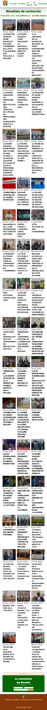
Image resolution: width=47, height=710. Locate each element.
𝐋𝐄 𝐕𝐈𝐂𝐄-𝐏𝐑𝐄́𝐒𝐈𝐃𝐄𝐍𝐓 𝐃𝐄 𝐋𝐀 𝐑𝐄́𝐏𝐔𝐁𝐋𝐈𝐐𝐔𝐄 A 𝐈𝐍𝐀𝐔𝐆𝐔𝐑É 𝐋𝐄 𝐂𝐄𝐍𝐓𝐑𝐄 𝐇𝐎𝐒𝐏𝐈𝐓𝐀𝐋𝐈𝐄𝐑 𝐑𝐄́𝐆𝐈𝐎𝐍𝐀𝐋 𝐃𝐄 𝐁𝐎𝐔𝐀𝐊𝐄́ (24, 463)
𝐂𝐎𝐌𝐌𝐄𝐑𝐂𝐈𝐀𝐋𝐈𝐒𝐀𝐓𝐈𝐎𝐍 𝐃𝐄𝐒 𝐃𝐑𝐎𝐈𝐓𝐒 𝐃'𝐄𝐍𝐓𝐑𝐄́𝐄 (13, 532)
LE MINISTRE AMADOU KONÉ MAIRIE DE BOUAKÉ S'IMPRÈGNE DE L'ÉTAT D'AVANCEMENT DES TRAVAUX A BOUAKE (10, 46)
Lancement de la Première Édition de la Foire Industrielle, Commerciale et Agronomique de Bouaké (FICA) (38, 576)
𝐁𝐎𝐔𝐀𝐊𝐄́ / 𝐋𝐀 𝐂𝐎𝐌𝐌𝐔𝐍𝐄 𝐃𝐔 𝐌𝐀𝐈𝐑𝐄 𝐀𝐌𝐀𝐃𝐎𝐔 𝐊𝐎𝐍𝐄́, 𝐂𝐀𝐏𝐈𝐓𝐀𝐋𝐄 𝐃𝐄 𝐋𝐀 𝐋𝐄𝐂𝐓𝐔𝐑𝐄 (9, 498)
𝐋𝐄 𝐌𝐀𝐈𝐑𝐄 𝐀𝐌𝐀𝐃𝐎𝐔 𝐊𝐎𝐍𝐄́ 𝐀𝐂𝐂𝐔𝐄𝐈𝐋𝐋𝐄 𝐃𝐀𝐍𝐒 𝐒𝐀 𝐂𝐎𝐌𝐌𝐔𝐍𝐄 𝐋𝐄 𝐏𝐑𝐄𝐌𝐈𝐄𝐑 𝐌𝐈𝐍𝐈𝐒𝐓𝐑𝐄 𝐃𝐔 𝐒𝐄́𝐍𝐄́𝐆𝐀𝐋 (38, 463)
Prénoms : (15, 687)
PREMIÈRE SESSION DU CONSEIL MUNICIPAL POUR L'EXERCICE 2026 (23, 100)
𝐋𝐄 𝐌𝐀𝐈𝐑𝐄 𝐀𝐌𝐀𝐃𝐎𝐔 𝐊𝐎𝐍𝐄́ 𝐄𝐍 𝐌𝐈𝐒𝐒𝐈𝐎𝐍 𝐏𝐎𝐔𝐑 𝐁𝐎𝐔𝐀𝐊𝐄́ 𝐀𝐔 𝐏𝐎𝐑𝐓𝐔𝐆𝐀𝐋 (23, 378)
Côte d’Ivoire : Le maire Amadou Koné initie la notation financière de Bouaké (24, 571)
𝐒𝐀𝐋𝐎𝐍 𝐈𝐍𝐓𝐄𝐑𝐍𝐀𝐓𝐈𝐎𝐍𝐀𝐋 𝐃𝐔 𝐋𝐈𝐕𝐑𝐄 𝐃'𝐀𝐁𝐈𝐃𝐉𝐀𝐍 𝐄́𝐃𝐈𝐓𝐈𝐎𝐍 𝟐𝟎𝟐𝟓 (10, 459)
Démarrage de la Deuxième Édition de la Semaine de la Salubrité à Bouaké (9, 654)
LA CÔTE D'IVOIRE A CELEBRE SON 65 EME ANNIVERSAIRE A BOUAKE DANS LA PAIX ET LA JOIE (25, 263)
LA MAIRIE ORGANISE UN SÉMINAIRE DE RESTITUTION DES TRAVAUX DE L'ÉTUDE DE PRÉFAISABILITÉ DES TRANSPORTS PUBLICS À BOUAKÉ (10, 109)
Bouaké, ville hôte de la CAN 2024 (9, 607)
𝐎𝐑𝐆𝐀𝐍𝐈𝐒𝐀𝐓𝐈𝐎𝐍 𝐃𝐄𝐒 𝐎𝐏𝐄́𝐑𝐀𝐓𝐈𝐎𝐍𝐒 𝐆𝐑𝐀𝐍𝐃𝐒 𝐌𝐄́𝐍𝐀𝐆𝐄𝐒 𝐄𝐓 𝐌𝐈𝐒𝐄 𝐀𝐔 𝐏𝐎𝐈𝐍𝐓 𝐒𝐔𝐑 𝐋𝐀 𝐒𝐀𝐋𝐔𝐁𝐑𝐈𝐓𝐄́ (25, 500)
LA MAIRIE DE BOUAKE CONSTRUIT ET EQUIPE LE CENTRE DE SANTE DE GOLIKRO (38, 199)
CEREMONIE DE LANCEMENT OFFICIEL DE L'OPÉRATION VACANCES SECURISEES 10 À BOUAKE (24, 341)
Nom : (25, 687)
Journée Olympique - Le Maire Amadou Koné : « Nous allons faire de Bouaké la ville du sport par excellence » (38, 617)
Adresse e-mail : (16, 689)
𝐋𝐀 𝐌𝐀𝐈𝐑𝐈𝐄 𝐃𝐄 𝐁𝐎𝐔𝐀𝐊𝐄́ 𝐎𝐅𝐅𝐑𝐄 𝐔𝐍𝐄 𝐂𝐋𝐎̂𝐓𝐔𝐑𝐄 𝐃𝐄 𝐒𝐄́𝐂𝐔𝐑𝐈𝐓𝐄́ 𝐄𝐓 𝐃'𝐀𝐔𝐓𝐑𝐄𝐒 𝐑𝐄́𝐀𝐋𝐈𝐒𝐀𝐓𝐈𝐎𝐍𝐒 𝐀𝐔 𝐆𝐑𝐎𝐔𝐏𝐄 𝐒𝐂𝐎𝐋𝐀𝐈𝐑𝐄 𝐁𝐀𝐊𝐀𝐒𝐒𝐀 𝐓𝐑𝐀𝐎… (24, 424)
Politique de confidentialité (31, 699)
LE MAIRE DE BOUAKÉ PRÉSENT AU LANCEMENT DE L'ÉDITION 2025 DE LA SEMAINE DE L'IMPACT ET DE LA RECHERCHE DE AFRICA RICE (38, 158)
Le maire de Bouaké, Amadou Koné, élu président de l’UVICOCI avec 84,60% (9, 571)
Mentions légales (12, 699)
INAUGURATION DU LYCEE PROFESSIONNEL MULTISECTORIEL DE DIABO (11, 229)
